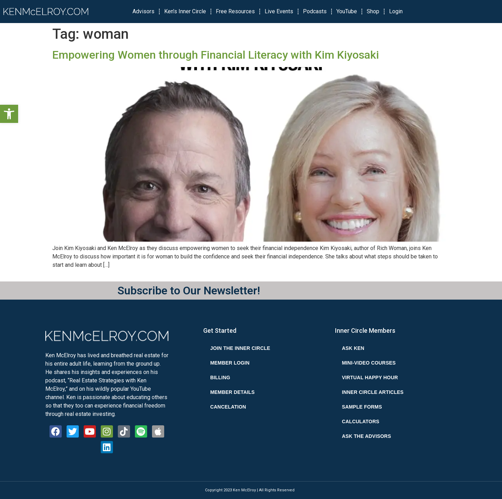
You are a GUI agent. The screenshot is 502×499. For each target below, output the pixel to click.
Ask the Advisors (366, 436)
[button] (9, 114)
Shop (373, 11)
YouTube (346, 11)
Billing (220, 377)
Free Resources (235, 11)
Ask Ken (353, 348)
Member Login (230, 363)
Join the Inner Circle (240, 348)
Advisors (143, 11)
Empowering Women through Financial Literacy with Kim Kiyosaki (215, 54)
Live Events (279, 11)
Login (396, 11)
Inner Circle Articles (373, 392)
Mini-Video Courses (369, 363)
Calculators (360, 421)
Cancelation (228, 407)
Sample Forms (362, 407)
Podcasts (315, 11)
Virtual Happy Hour (370, 377)
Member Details (232, 392)
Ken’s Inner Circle (185, 11)
